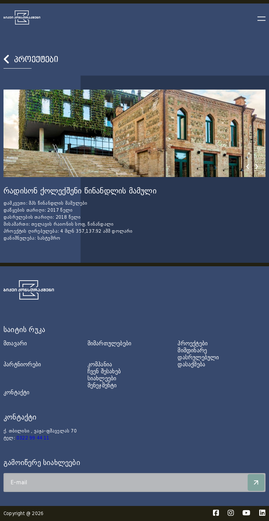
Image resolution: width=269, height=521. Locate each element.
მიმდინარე (192, 350)
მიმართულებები (110, 343)
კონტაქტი (17, 392)
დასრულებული (198, 357)
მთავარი (15, 343)
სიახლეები (102, 378)
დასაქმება (191, 364)
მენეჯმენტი (102, 385)
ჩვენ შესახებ (104, 371)
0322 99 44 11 (33, 438)
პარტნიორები (22, 364)
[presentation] (247, 166)
